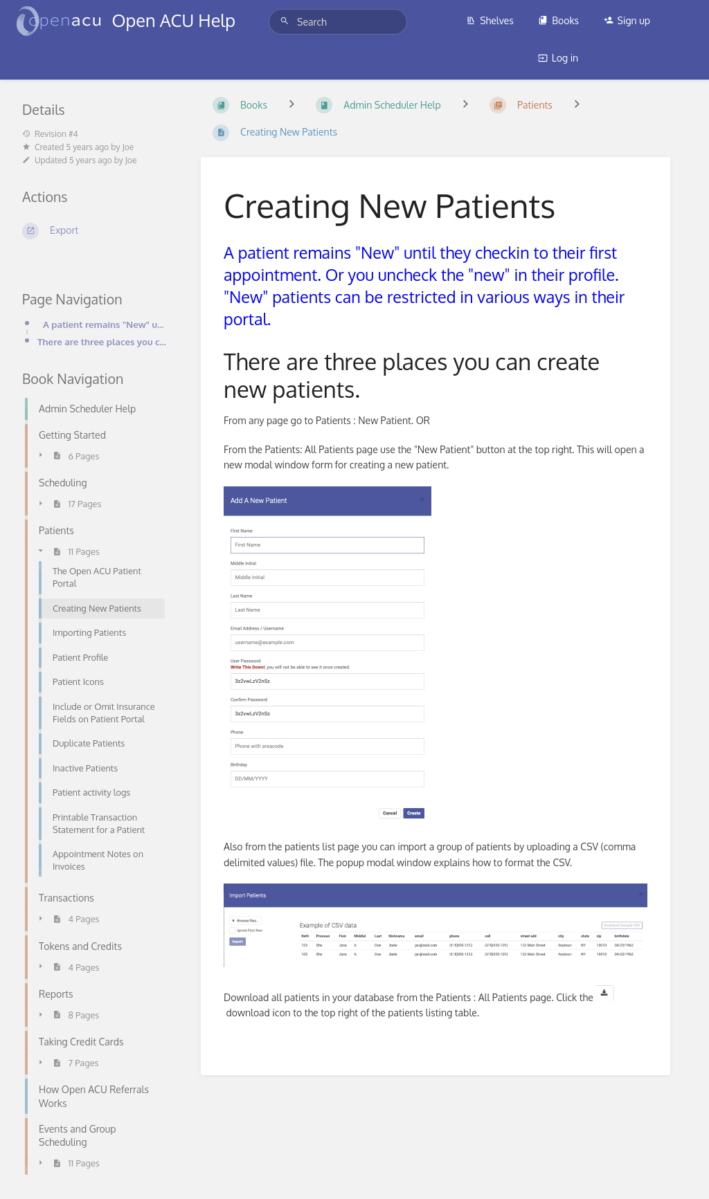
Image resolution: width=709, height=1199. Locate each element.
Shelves (490, 20)
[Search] (287, 21)
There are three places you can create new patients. (102, 341)
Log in (558, 58)
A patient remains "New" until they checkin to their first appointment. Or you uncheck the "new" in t (105, 324)
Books (558, 20)
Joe (128, 147)
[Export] (95, 231)
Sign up (627, 20)
